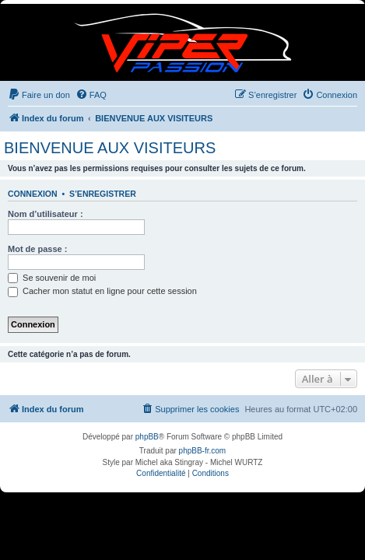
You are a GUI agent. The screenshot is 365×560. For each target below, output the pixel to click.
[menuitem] (39, 95)
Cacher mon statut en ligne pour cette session (102, 291)
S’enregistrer (102, 193)
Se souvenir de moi (52, 277)
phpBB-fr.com (202, 450)
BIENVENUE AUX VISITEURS (110, 147)
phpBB (147, 436)
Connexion (33, 193)
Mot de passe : (37, 249)
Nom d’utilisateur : (45, 214)
